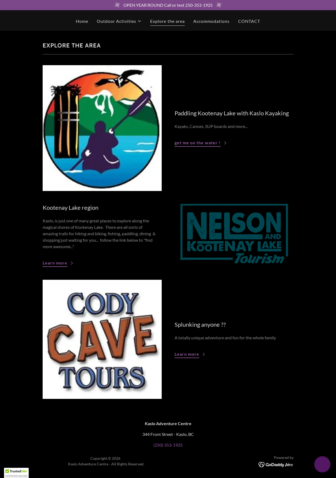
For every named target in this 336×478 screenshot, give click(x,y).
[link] (276, 463)
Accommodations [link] (211, 21)
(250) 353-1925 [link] (168, 444)
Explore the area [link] (167, 21)
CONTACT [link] (249, 21)
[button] (119, 21)
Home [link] (82, 21)
